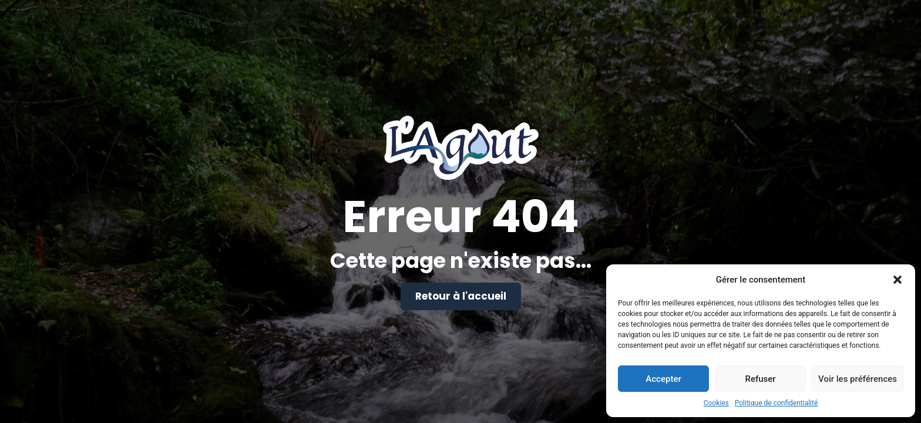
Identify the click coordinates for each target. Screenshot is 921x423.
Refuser (760, 379)
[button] (897, 280)
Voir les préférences (857, 379)
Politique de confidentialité (776, 403)
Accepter (663, 379)
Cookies (716, 403)
